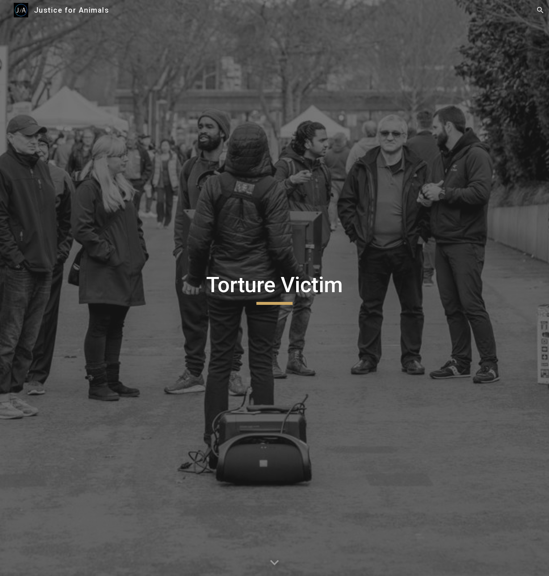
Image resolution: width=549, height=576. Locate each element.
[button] (540, 10)
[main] (274, 288)
